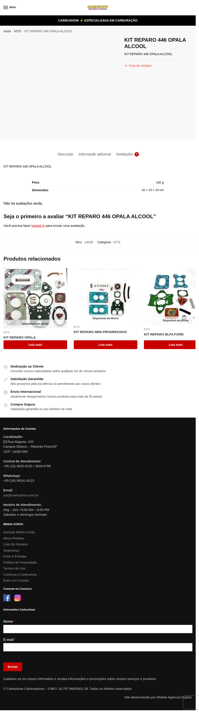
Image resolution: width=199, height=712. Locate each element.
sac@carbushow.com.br (20, 495)
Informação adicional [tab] (95, 154)
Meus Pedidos (13, 538)
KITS (17, 31)
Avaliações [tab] (124, 154)
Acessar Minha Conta (19, 532)
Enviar (13, 667)
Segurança (11, 550)
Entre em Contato (16, 580)
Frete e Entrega (14, 556)
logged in (38, 225)
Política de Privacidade (20, 562)
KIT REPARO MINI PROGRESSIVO (100, 332)
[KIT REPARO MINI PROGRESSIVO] (105, 295)
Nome (9, 621)
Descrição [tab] (65, 154)
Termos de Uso (14, 568)
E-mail (9, 640)
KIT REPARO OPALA (20, 337)
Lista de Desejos (15, 544)
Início (7, 31)
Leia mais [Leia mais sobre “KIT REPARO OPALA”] (35, 344)
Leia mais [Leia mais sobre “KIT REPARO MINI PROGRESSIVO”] (106, 344)
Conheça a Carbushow (20, 574)
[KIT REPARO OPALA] (35, 298)
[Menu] (9, 7)
